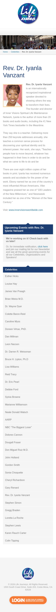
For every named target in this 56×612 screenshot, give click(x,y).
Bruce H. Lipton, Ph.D (16, 359)
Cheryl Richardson (15, 480)
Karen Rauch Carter (15, 533)
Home (5, 52)
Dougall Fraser (13, 442)
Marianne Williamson (16, 404)
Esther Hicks (12, 276)
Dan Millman (11, 336)
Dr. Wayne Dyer (13, 306)
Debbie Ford (11, 389)
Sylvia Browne (12, 397)
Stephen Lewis (13, 525)
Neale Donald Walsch (16, 412)
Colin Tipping (12, 540)
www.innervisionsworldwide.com (26, 210)
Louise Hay (11, 284)
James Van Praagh (15, 291)
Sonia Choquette (14, 472)
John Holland (12, 457)
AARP (8, 419)
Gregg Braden (12, 510)
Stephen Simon (13, 503)
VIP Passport (28, 574)
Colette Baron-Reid (15, 314)
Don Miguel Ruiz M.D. (16, 450)
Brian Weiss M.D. (14, 299)
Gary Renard (12, 487)
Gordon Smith (12, 465)
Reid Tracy (10, 374)
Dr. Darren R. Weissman (18, 351)
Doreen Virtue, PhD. (15, 329)
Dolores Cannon (13, 435)
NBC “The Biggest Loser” (18, 427)
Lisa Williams (12, 366)
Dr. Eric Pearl (12, 382)
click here (43, 246)
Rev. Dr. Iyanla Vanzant (17, 495)
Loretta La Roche (14, 518)
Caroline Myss (12, 321)
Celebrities (15, 52)
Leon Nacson (12, 344)
